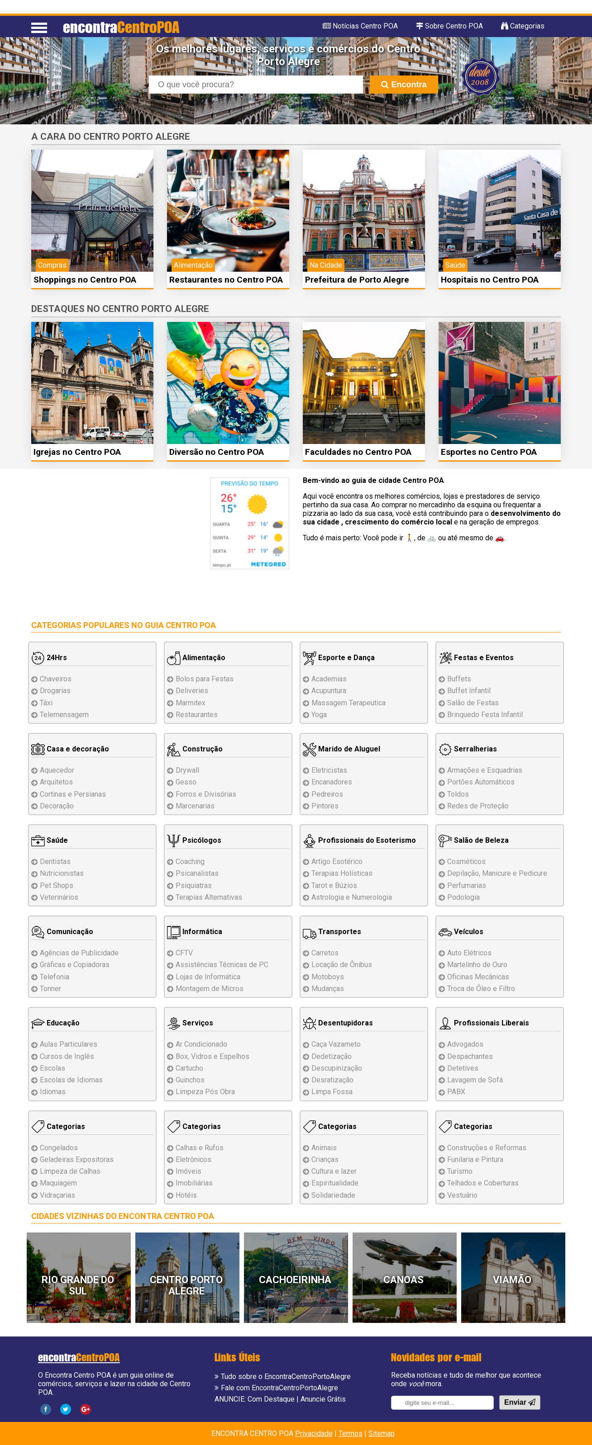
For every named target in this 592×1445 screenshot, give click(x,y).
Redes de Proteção (478, 806)
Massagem (348, 703)
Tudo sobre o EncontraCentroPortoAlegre (286, 1376)
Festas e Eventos (476, 657)
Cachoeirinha (295, 1279)
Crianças (325, 1159)
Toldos (458, 794)
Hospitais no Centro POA (490, 279)
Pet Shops (56, 885)
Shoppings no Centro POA (84, 279)
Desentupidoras (338, 1023)
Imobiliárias (194, 1183)
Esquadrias (484, 770)
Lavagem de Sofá (475, 1080)
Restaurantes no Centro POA (226, 279)
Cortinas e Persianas (73, 794)
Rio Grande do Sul (78, 1285)
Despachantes (470, 1056)
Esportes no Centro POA (489, 452)
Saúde (49, 840)
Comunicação (62, 931)
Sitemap (381, 1433)
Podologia (463, 897)
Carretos (325, 953)
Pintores (325, 806)
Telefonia (54, 977)
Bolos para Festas (205, 679)
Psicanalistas (197, 873)
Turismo (460, 1171)
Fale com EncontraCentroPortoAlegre (279, 1388)
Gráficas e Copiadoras (75, 964)
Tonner (50, 988)
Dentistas (55, 861)
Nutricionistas (62, 873)
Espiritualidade (334, 1183)
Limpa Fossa (332, 1091)
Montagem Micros (209, 988)
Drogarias (55, 690)
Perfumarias (466, 885)
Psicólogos (194, 840)
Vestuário (462, 1195)
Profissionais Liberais (484, 1023)
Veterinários (59, 897)
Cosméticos (466, 861)
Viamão (512, 1279)
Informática (194, 931)
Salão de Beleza (474, 840)
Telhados (483, 1183)
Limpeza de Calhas (70, 1171)
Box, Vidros (212, 1056)
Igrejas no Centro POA (77, 452)
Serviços (190, 1023)
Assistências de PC (222, 964)
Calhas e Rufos (200, 1147)
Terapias (209, 897)
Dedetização (331, 1056)
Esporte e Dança (339, 657)
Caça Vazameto (336, 1044)
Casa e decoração (70, 749)
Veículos (461, 931)
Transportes (332, 931)
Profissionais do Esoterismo (359, 840)
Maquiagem (58, 1183)
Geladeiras (77, 1159)
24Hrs (49, 657)
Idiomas (53, 1091)
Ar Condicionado (201, 1044)
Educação (55, 1023)
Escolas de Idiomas (71, 1080)
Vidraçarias (57, 1195)
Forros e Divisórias (206, 794)
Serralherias (468, 749)
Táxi (46, 703)
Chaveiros (56, 679)
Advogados (465, 1044)
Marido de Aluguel (341, 749)
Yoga (319, 714)
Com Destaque (271, 1399)
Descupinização (336, 1068)
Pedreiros (327, 794)
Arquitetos (56, 782)
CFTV (184, 953)
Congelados (59, 1147)
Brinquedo (485, 714)
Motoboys (327, 977)
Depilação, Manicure (497, 873)
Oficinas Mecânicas (478, 977)
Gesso (186, 782)
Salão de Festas (473, 703)
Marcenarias (195, 806)
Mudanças (327, 988)
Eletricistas (329, 770)
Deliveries (192, 690)
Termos (351, 1433)
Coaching (190, 861)
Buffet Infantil (469, 690)
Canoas (403, 1279)
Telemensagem (64, 714)
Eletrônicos (193, 1159)
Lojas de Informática (208, 977)
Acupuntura (328, 690)
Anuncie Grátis (323, 1399)
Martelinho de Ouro (477, 964)
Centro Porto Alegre (186, 1285)
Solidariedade (333, 1195)
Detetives (462, 1068)
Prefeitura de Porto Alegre (357, 279)
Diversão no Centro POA (216, 452)
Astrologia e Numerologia (351, 897)
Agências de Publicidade (79, 953)
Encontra (403, 84)
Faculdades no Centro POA (358, 452)
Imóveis (188, 1171)
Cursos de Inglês (67, 1056)
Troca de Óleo (481, 988)
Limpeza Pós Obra (205, 1091)
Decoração (57, 806)
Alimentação (196, 657)
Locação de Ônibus (341, 964)
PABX (456, 1091)
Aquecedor (57, 770)
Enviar (519, 1402)
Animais (324, 1147)
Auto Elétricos (469, 953)
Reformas (486, 1147)
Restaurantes (197, 714)
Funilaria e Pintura (475, 1159)
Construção (195, 749)
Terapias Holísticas (341, 873)
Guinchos (190, 1080)
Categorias (58, 1126)
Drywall (187, 770)
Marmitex (190, 703)
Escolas (52, 1068)
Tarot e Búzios (334, 885)
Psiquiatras (194, 885)
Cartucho (189, 1068)
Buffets (459, 679)
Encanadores (331, 782)
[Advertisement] (107, 540)
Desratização (332, 1080)
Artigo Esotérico (337, 861)
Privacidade (314, 1433)
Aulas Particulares (68, 1044)
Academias (329, 679)
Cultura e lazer (334, 1171)
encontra (121, 27)
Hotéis (186, 1195)
